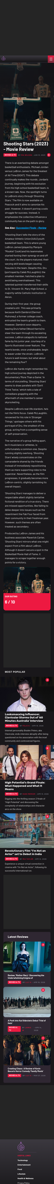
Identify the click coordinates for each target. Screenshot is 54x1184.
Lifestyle (21, 1174)
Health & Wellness (26, 1178)
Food (20, 1169)
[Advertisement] (27, 27)
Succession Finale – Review (31, 227)
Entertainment (24, 1164)
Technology (23, 1160)
